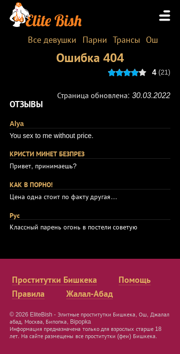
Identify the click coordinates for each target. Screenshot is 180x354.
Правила (28, 294)
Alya (17, 123)
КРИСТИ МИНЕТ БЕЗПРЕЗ (47, 154)
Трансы (126, 40)
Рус (15, 215)
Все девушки (52, 40)
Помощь (135, 280)
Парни (95, 40)
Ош (152, 40)
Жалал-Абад (89, 294)
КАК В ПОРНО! (31, 185)
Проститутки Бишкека (54, 280)
